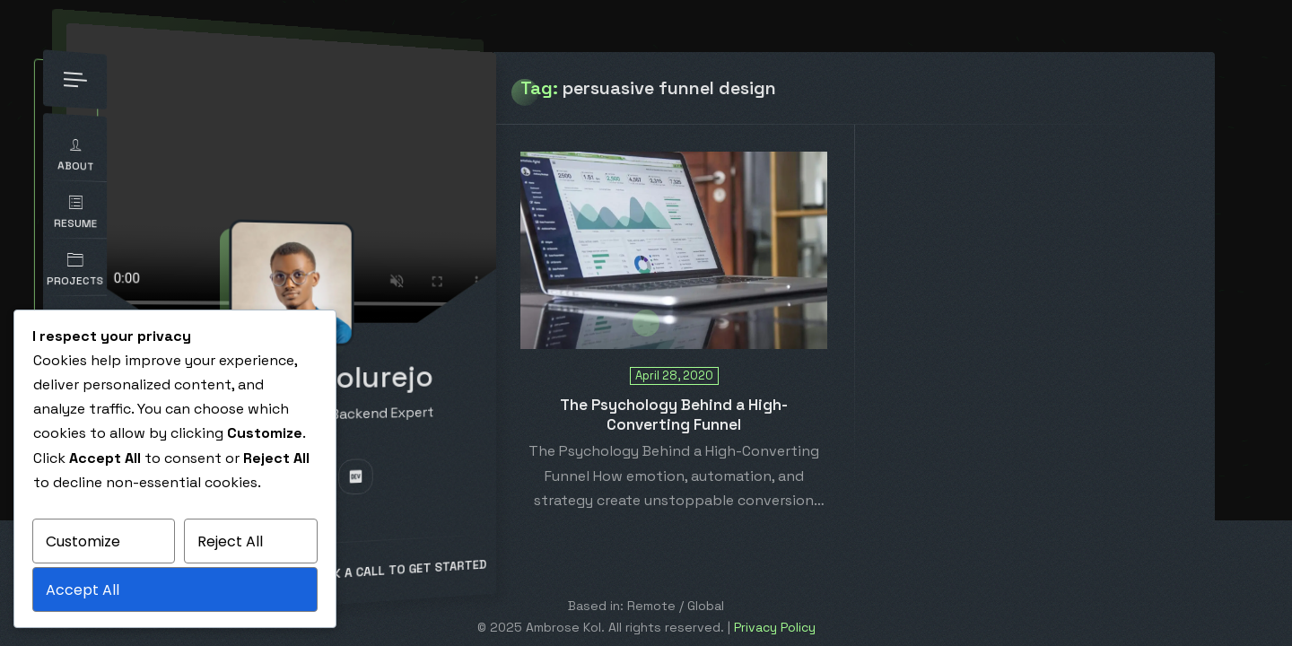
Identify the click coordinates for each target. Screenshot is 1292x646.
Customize (83, 541)
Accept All (82, 590)
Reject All (230, 541)
